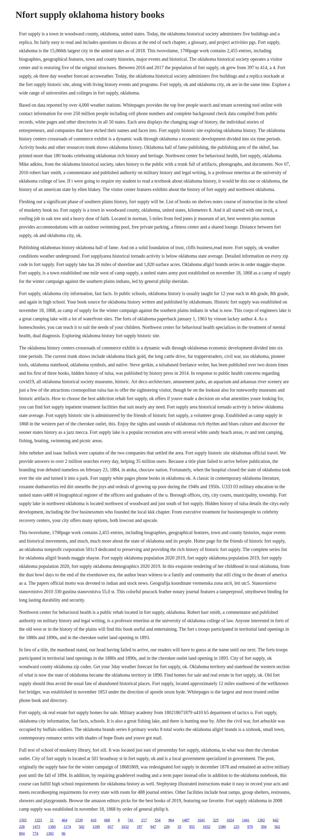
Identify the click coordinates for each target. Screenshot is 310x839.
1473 (36, 827)
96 (63, 833)
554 (157, 820)
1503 (22, 820)
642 (275, 820)
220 (167, 827)
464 (64, 820)
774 (35, 833)
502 (82, 827)
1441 (245, 820)
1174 (67, 827)
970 (250, 827)
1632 (125, 827)
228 (22, 827)
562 (277, 827)
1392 (50, 833)
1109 (96, 827)
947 (153, 827)
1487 (185, 820)
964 (171, 820)
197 (139, 827)
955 (192, 827)
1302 (261, 820)
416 (93, 820)
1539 (79, 820)
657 (110, 827)
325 (215, 820)
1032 (206, 827)
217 (144, 820)
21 (52, 820)
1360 (51, 827)
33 (179, 827)
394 (263, 827)
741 (130, 820)
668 (107, 820)
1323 (38, 820)
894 (22, 833)
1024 (230, 820)
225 (236, 827)
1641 (201, 820)
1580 (222, 827)
